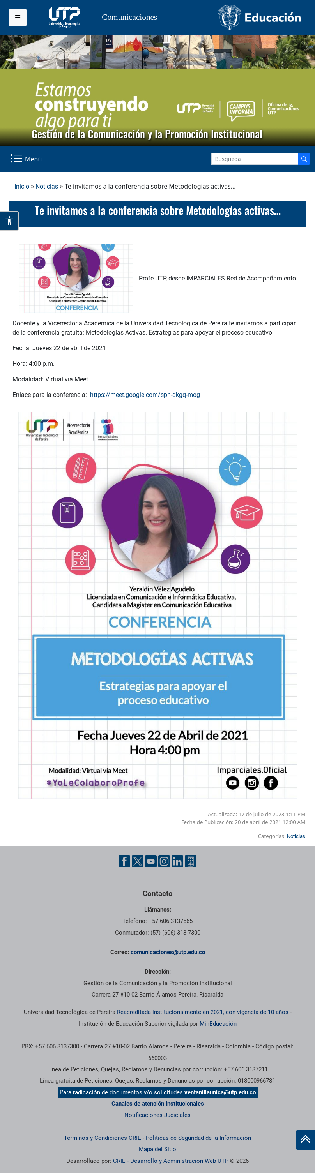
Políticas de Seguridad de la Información (198, 1137)
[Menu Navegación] (27, 158)
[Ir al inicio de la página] (305, 1140)
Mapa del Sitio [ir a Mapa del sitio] (157, 1149)
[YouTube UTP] (151, 861)
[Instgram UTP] (164, 861)
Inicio (21, 186)
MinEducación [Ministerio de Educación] (218, 1023)
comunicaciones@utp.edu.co (168, 952)
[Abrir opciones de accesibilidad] (9, 221)
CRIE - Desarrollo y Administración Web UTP (170, 1160)
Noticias (46, 186)
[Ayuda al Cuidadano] (190, 861)
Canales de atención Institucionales (157, 1103)
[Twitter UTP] (137, 861)
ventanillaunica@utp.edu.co (220, 1092)
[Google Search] (254, 159)
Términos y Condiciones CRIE (102, 1137)
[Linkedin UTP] (177, 861)
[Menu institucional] (18, 17)
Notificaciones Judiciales (157, 1114)
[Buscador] (304, 159)
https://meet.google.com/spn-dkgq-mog (145, 395)
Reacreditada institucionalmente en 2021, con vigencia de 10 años (202, 1012)
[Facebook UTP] (124, 861)
